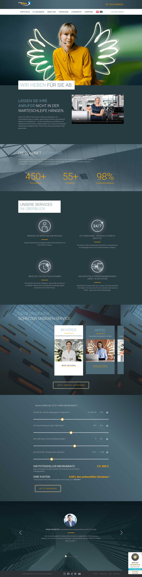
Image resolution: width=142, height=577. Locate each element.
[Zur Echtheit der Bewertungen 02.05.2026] (135, 572)
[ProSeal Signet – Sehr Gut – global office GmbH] (135, 560)
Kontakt (95, 574)
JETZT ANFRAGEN (48, 488)
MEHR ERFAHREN (69, 365)
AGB (110, 574)
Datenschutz (103, 574)
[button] (121, 350)
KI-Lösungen (38, 12)
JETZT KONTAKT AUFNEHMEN (71, 385)
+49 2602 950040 (115, 12)
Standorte (76, 12)
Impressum (116, 574)
